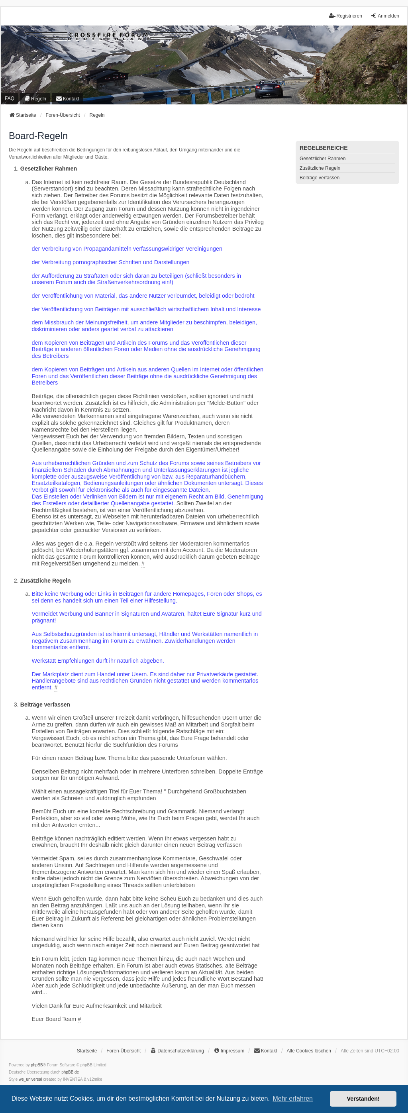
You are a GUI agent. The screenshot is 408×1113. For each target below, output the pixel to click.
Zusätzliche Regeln (320, 168)
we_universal (30, 1079)
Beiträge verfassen (319, 178)
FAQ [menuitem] (9, 98)
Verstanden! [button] (363, 1098)
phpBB (37, 1065)
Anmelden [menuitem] (385, 16)
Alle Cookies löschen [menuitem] (309, 1051)
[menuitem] (35, 98)
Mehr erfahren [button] (293, 1098)
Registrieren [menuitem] (345, 16)
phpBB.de (70, 1072)
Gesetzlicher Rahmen (322, 158)
